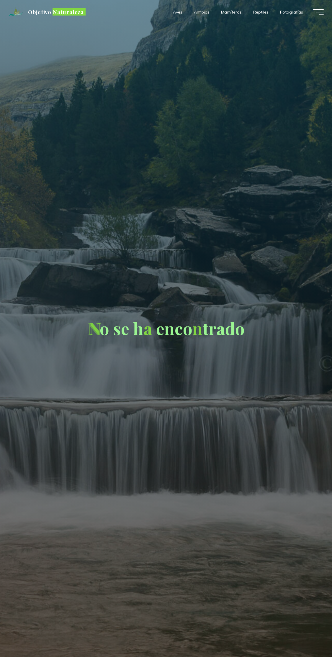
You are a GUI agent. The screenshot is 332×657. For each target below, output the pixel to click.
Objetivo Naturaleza (56, 12)
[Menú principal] (318, 12)
